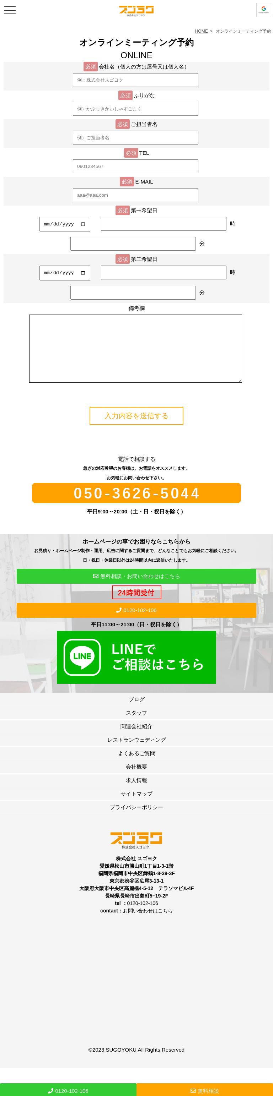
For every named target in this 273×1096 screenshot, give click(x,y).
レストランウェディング (136, 752)
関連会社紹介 (136, 739)
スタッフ (136, 726)
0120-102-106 (136, 623)
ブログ (137, 712)
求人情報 (136, 793)
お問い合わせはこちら (148, 923)
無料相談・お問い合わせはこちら (136, 589)
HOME (201, 31)
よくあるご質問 (136, 766)
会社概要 (136, 779)
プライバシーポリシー (136, 820)
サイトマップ (136, 806)
